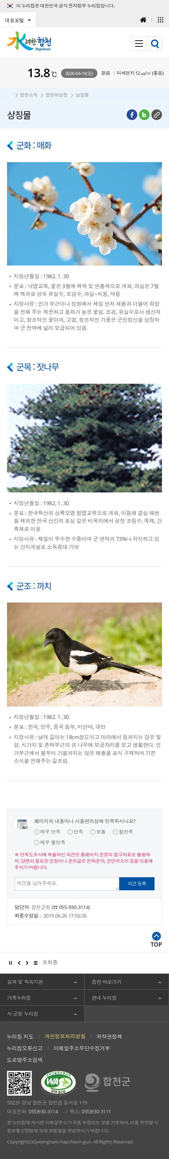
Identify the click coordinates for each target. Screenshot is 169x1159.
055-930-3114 (74, 907)
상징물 (82, 95)
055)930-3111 (96, 1111)
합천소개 (28, 95)
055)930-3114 (43, 1111)
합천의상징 (57, 95)
